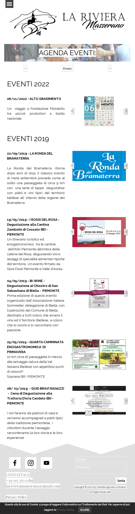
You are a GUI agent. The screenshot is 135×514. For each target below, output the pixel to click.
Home (67, 68)
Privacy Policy (16, 497)
